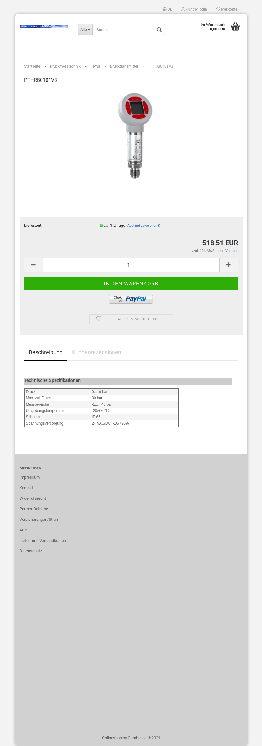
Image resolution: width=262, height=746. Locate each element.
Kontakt (26, 487)
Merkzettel (227, 9)
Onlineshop (112, 737)
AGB (23, 530)
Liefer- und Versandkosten (43, 540)
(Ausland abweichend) (143, 226)
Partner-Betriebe (34, 509)
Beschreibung (46, 352)
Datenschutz (31, 550)
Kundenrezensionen (96, 352)
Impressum (30, 477)
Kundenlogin (194, 9)
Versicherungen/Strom (39, 519)
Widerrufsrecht (33, 498)
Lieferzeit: (33, 225)
